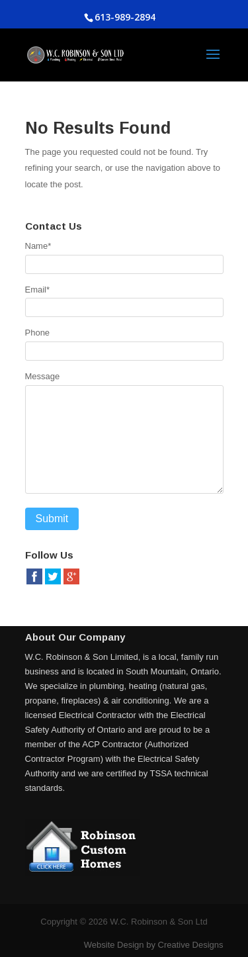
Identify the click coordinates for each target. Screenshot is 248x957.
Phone (37, 333)
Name (38, 246)
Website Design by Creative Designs (154, 945)
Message (42, 376)
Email (37, 290)
